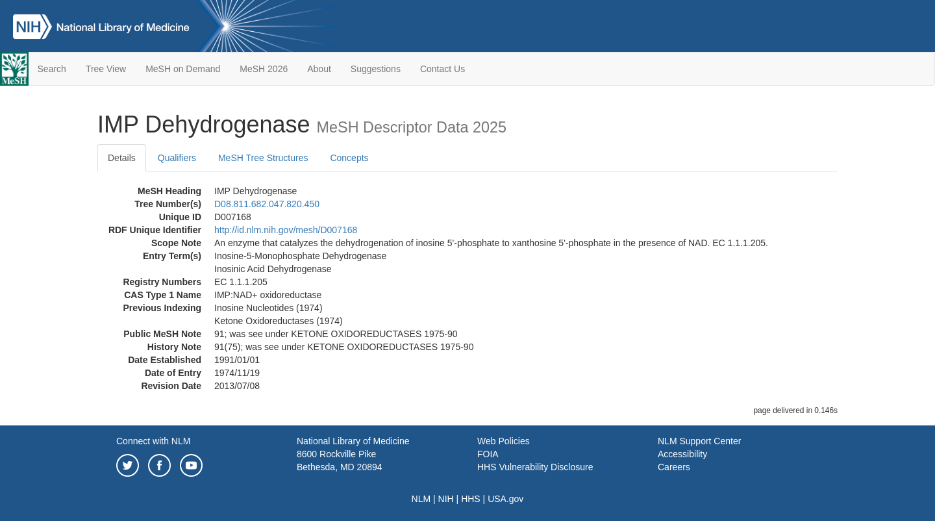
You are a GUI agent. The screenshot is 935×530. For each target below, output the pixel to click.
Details (122, 158)
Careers (674, 467)
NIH (446, 499)
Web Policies (503, 441)
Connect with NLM (153, 441)
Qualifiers (177, 158)
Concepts (349, 158)
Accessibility (682, 454)
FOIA (488, 454)
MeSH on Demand (182, 69)
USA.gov (505, 499)
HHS (470, 499)
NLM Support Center (699, 441)
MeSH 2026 (264, 69)
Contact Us (442, 69)
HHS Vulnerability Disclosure (535, 467)
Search (52, 69)
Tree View (106, 69)
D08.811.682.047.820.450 (266, 204)
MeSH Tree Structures (263, 158)
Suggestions (376, 69)
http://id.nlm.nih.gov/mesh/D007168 (285, 230)
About (319, 69)
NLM (421, 499)
